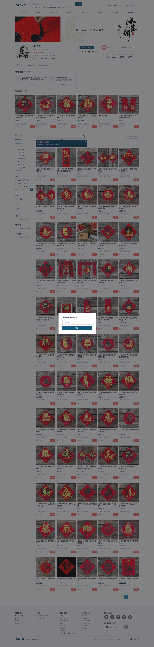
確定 (77, 328)
